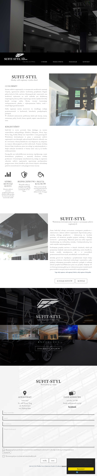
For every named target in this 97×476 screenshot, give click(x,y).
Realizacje (73, 62)
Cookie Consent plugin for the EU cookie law (81, 472)
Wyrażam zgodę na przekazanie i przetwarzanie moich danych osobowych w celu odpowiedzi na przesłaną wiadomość (39, 451)
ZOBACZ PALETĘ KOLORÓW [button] (48, 350)
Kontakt (86, 62)
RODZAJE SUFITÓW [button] (48, 41)
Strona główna (29, 62)
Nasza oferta (58, 62)
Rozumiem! (81, 469)
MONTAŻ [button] (81, 281)
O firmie (44, 62)
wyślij (45, 462)
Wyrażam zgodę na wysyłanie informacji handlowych (20, 457)
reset (52, 462)
